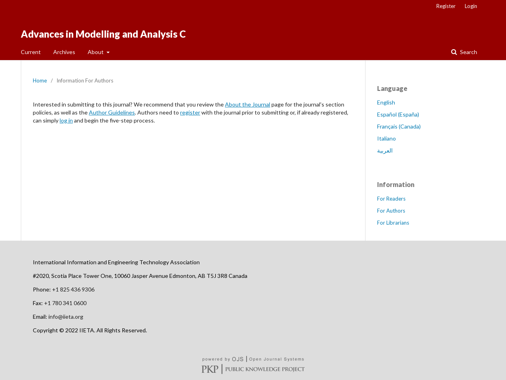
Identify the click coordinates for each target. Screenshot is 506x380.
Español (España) (398, 114)
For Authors (391, 210)
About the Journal (247, 104)
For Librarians (393, 222)
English (386, 102)
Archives (64, 51)
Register (446, 6)
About (96, 51)
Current (31, 51)
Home (40, 80)
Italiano (386, 138)
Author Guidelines (112, 112)
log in (66, 120)
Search (468, 51)
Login (471, 6)
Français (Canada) (399, 126)
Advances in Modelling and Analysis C (103, 34)
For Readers (391, 198)
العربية (385, 150)
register (190, 112)
